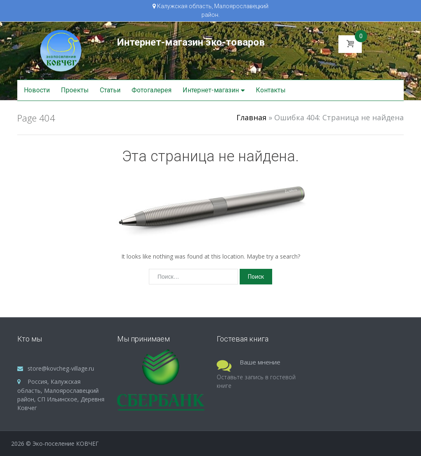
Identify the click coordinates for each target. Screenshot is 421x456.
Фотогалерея (151, 90)
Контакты (271, 90)
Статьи (110, 90)
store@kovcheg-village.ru (61, 368)
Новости (37, 90)
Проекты (75, 90)
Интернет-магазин (211, 90)
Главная (251, 117)
